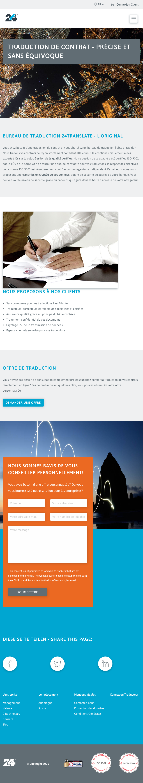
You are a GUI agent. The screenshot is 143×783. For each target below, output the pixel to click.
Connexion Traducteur (124, 694)
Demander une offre (23, 402)
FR (97, 4)
